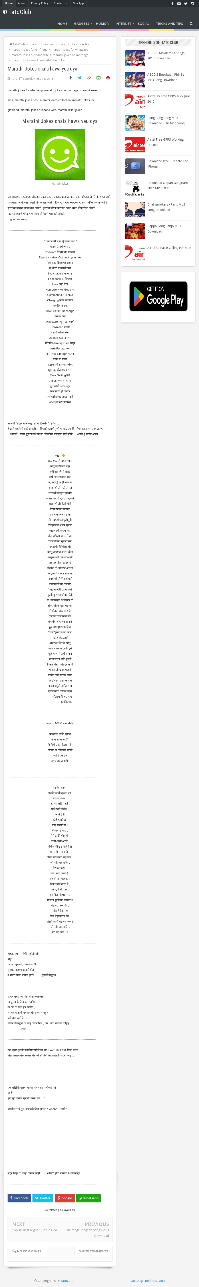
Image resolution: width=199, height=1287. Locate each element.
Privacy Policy (40, 3)
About (22, 3)
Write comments (93, 1251)
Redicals (151, 1281)
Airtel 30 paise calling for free (169, 247)
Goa (162, 1281)
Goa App (78, 3)
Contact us (61, 3)
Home (9, 3)
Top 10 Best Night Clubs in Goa (34, 1230)
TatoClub (66, 1281)
